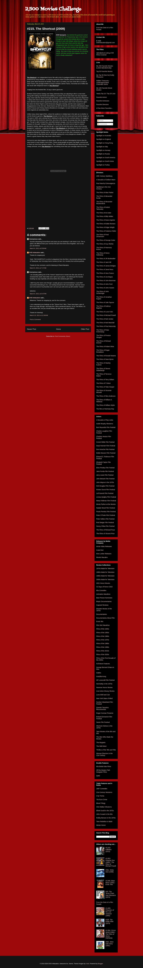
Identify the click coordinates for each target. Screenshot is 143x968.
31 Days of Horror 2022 (104, 587)
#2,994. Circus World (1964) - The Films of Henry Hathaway (111, 934)
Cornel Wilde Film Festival (105, 442)
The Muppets (100, 742)
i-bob (87, 963)
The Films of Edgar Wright (105, 227)
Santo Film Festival (103, 722)
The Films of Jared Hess (104, 269)
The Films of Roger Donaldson (103, 351)
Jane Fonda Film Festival (105, 471)
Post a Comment (35, 319)
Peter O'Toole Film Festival (105, 515)
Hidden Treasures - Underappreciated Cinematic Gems (103, 82)
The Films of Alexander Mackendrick (104, 202)
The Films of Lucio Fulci (104, 312)
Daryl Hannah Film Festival (105, 446)
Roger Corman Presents (104, 713)
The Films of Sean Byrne (105, 359)
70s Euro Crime (101, 799)
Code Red (99, 550)
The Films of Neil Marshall (105, 323)
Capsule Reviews (102, 605)
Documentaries (101, 614)
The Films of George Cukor (105, 240)
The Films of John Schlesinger (102, 292)
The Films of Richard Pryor (105, 530)
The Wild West (101, 746)
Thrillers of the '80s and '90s (106, 750)
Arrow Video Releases (104, 546)
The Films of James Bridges (106, 266)
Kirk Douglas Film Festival (105, 486)
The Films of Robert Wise (105, 346)
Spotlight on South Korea (105, 161)
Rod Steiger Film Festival (105, 522)
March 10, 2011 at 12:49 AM (39, 315)
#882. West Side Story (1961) (110, 943)
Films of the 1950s (102, 632)
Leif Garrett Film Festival (104, 493)
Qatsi (98, 776)
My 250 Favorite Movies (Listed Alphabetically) (104, 67)
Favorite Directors (102, 104)
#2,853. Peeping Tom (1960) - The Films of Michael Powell (111, 862)
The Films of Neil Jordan (104, 319)
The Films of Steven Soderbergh (103, 369)
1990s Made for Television (105, 576)
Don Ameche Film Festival (105, 449)
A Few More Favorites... (104, 108)
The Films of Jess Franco (105, 273)
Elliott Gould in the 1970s (105, 810)
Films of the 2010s (102, 651)
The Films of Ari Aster (103, 213)
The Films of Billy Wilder (104, 216)
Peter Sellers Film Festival (105, 519)
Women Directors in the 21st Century (104, 754)
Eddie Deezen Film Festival (105, 453)
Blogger (100, 963)
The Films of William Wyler (105, 405)
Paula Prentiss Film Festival (106, 511)
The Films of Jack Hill (103, 262)
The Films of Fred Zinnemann (102, 235)
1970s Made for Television (105, 568)
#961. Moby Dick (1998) (110, 871)
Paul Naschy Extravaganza (105, 183)
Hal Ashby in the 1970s (104, 684)
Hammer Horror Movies (104, 687)
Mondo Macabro (102, 557)
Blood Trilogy (100, 803)
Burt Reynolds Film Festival (105, 427)
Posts (100, 121)
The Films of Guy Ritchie (104, 244)
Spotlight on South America (105, 157)
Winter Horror (101, 825)
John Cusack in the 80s (104, 814)
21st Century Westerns (104, 792)
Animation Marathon (103, 594)
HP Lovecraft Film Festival (105, 680)
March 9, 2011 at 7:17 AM (38, 268)
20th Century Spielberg (104, 176)
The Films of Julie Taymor (105, 302)
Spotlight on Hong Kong (104, 143)
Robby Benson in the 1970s (106, 818)
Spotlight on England (103, 139)
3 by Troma (100, 796)
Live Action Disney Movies (105, 691)
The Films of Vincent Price (105, 533)
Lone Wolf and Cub (103, 695)
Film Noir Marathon (103, 625)
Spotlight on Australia (103, 135)
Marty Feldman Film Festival (106, 501)
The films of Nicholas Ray (105, 409)
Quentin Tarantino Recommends (102, 708)
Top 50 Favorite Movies (104, 71)
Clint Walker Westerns (104, 807)
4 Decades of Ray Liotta (104, 420)
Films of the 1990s (102, 647)
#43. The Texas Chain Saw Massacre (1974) (111, 894)
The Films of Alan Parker (104, 192)
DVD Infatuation (34, 252)
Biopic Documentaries (103, 601)
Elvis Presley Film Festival (105, 468)
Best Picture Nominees (104, 598)
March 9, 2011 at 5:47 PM (38, 294)
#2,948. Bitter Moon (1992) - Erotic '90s (110, 882)
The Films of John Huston (105, 288)
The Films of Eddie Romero (105, 224)
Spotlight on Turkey (103, 165)
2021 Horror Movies (103, 583)
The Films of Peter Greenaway (102, 331)
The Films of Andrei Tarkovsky (103, 208)
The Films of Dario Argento (105, 220)
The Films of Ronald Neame (106, 356)
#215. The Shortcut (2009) (46, 28)
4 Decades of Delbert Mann (105, 180)
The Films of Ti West (103, 383)
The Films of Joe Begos (104, 277)
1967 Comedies (101, 789)
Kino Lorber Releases (103, 554)
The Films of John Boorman (106, 280)
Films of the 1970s (102, 640)
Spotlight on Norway (103, 150)
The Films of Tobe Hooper (105, 387)
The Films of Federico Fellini (106, 231)
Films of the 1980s (102, 643)
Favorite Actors (101, 97)
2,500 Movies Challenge (53, 9)
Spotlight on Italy (102, 147)
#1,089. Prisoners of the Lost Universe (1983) (110, 912)
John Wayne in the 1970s (105, 482)
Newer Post (31, 329)
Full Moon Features (103, 664)
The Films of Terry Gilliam (105, 379)
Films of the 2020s (102, 654)
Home (58, 329)
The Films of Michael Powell (106, 315)
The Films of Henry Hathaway (102, 254)
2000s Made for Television (105, 579)
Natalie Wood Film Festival (105, 508)
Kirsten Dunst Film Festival (105, 490)
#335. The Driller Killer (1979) (110, 921)
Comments (102, 124)
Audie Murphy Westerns (104, 424)
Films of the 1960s (102, 636)
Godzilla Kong (101, 676)
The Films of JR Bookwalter (105, 258)
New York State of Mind (104, 698)
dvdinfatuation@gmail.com (105, 42)
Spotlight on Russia (103, 154)
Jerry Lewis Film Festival (104, 475)
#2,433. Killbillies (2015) (109, 849)
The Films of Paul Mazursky (106, 326)
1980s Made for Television (105, 572)
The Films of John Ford (104, 284)
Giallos (98, 673)
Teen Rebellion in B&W (104, 821)
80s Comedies (101, 590)
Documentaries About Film (105, 618)
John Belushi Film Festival (105, 479)
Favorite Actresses (102, 101)
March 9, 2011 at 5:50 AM (38, 248)
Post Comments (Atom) (62, 336)
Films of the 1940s (102, 629)
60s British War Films (103, 766)
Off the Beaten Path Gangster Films (103, 771)
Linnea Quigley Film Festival (106, 497)
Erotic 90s (99, 621)
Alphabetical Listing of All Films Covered (105, 54)
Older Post (85, 329)
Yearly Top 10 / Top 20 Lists (105, 93)
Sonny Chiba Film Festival (105, 526)
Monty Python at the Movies (106, 504)
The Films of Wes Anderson (106, 396)
